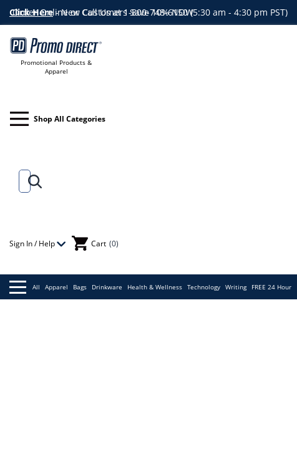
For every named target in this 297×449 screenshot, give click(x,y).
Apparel (56, 286)
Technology (203, 286)
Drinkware (107, 286)
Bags (80, 286)
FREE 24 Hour (271, 286)
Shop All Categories (57, 119)
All (24, 287)
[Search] (22, 181)
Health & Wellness (154, 286)
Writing (235, 286)
